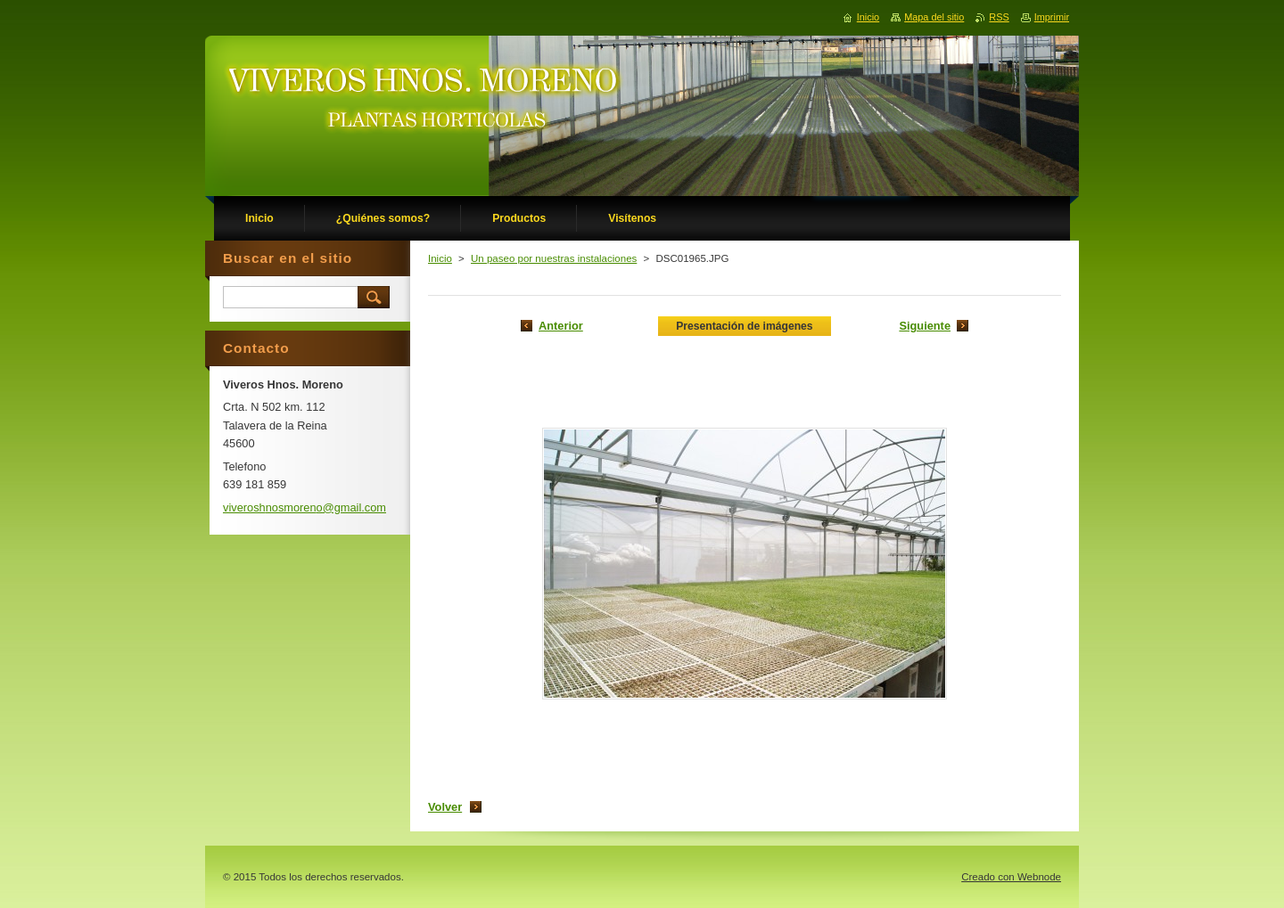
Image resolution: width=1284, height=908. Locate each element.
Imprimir (1051, 17)
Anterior (561, 325)
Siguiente (925, 325)
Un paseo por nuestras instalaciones (554, 258)
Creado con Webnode (1011, 876)
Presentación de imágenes (744, 326)
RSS (998, 17)
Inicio (440, 258)
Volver (445, 807)
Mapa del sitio (934, 17)
